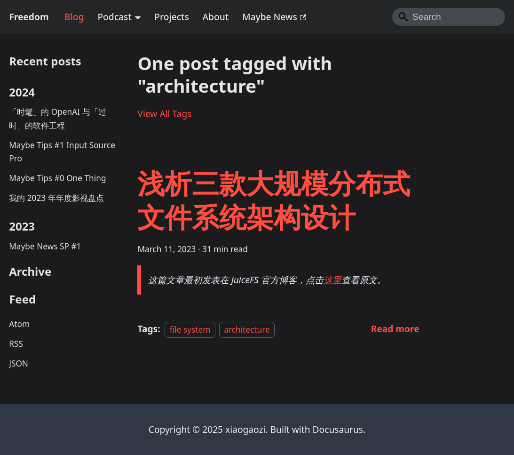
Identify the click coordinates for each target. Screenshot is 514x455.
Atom (19, 324)
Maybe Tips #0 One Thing (57, 178)
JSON (18, 363)
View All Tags (164, 113)
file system (190, 329)
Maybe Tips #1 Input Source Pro (62, 152)
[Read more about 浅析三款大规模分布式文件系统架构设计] (395, 328)
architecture (247, 329)
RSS (16, 343)
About (216, 16)
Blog (74, 16)
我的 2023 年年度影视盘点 (56, 197)
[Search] (448, 17)
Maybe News (274, 16)
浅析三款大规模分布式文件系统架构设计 (273, 199)
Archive (30, 271)
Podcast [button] (114, 16)
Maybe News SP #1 (45, 246)
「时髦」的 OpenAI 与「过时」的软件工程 (57, 118)
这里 (332, 279)
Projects (171, 16)
